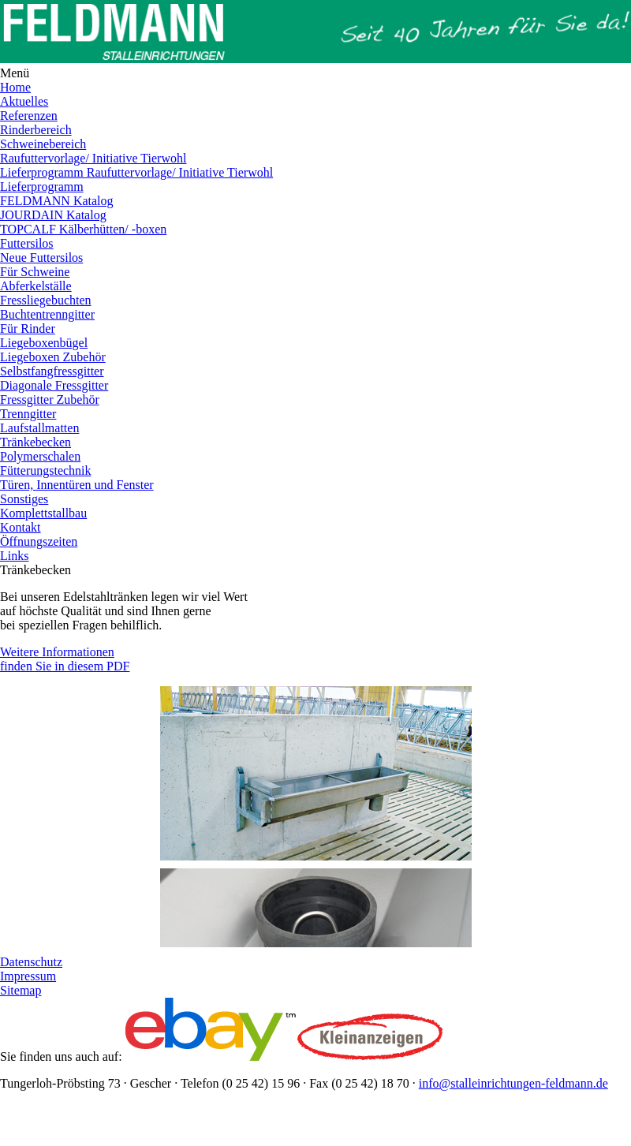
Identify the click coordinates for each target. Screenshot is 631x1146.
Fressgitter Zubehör (49, 399)
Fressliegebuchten (45, 300)
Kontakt (20, 527)
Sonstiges (24, 499)
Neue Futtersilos (41, 257)
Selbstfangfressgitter (52, 371)
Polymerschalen (40, 456)
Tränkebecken (35, 442)
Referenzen (29, 115)
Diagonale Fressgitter (54, 385)
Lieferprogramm (42, 186)
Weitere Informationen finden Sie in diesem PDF (64, 659)
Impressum (28, 976)
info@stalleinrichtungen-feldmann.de (513, 1083)
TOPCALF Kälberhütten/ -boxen (83, 229)
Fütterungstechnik (45, 470)
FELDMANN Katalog (57, 200)
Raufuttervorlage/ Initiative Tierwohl (93, 158)
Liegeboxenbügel (44, 342)
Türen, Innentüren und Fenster (77, 484)
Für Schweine (34, 271)
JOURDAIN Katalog (53, 215)
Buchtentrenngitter (47, 314)
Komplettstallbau (43, 513)
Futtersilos (27, 243)
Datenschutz (31, 962)
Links (14, 555)
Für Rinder (27, 328)
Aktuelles (24, 101)
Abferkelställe (36, 286)
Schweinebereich (43, 144)
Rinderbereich (36, 129)
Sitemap (20, 990)
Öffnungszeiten (38, 541)
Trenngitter (28, 413)
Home (15, 87)
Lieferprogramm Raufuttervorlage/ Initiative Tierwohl (136, 172)
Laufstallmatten (39, 428)
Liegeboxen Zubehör (53, 357)
